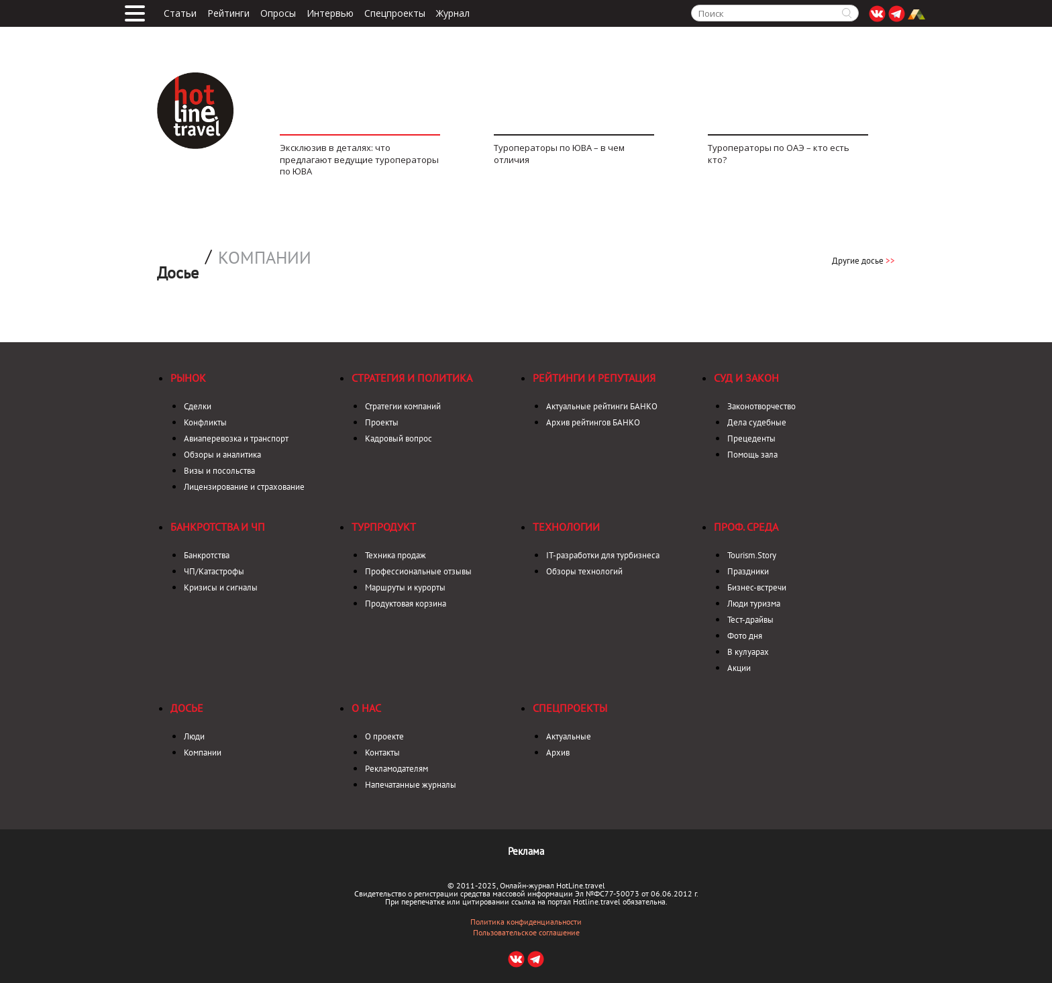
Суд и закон (746, 377)
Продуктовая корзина (405, 603)
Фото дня (744, 635)
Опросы (278, 13)
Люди (194, 736)
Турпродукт (384, 526)
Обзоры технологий (584, 571)
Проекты (382, 422)
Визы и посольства (219, 470)
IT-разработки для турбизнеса (603, 555)
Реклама (526, 851)
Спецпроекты (394, 13)
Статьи (180, 13)
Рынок (188, 377)
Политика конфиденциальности (526, 922)
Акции (739, 668)
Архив (558, 752)
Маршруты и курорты (405, 587)
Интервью (330, 13)
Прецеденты (751, 438)
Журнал (453, 13)
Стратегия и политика (412, 377)
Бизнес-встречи (756, 587)
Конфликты (205, 422)
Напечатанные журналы (410, 784)
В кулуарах (748, 652)
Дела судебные (756, 422)
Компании (264, 257)
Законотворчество (761, 406)
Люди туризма (753, 603)
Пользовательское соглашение (526, 933)
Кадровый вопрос (398, 438)
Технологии (566, 526)
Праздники (748, 571)
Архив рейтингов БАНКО (593, 422)
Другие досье (863, 260)
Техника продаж (395, 555)
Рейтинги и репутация (594, 377)
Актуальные (568, 736)
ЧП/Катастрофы (214, 571)
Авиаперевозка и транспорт (236, 438)
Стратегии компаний (403, 406)
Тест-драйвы (750, 619)
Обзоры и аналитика (222, 454)
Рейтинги (228, 13)
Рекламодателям (396, 768)
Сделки (197, 406)
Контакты (382, 752)
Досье (186, 708)
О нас (366, 708)
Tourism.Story (751, 555)
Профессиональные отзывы (418, 571)
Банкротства (206, 555)
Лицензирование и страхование (244, 487)
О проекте (384, 736)
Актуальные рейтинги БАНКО (602, 406)
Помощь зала (752, 454)
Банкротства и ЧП (217, 526)
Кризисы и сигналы (221, 587)
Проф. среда (746, 526)
